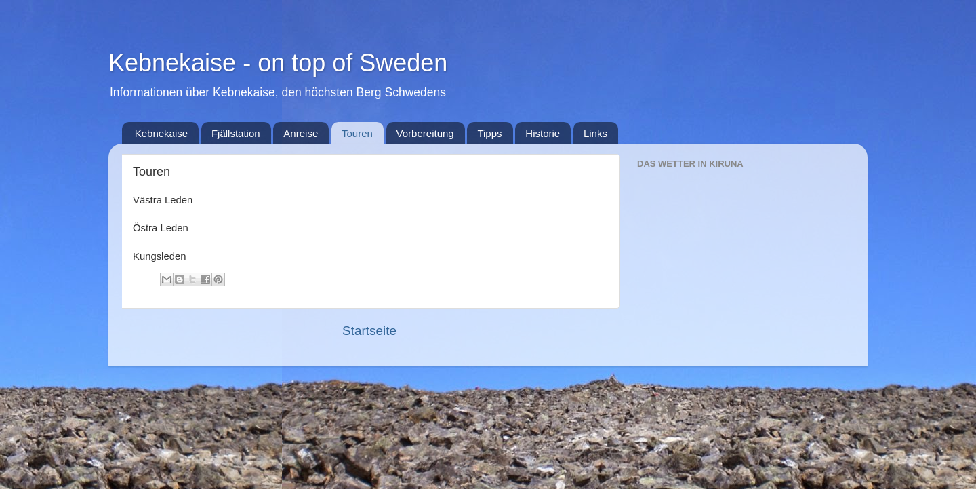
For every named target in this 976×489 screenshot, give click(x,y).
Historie (542, 133)
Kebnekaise (161, 133)
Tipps (489, 133)
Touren (357, 133)
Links (595, 133)
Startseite (369, 331)
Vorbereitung (425, 133)
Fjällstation (235, 133)
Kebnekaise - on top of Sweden (277, 63)
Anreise (300, 133)
